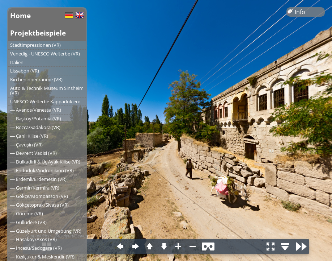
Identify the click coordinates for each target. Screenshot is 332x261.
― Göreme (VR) (26, 213)
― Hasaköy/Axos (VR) (33, 239)
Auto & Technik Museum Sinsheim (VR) (47, 90)
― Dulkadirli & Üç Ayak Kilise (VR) (45, 161)
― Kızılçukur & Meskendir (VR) (42, 256)
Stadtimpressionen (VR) (35, 45)
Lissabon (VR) (24, 70)
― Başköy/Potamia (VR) (35, 118)
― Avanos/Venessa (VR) (35, 110)
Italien (17, 62)
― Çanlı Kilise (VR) (29, 136)
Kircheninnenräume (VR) (36, 79)
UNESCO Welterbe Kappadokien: (45, 101)
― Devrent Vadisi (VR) (33, 153)
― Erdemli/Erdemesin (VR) (38, 179)
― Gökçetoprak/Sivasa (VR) (39, 205)
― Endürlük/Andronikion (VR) (42, 170)
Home (20, 15)
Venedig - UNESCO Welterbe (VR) (45, 53)
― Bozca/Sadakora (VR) (35, 127)
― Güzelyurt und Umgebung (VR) (45, 231)
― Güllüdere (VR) (28, 222)
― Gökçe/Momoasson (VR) (39, 196)
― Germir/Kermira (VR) (34, 188)
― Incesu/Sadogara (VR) (36, 248)
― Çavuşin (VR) (26, 144)
